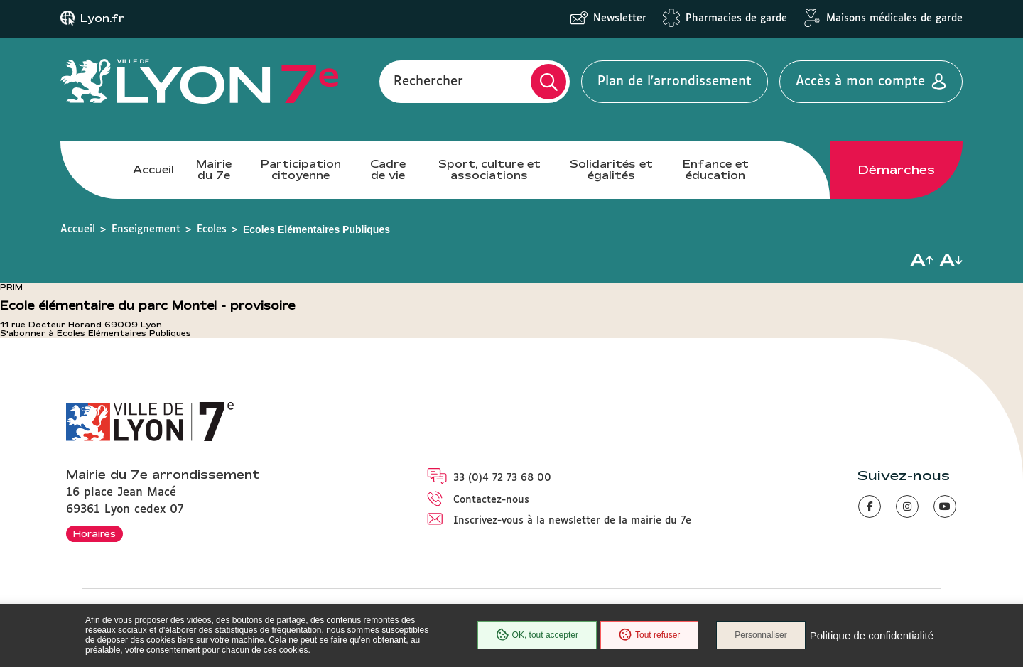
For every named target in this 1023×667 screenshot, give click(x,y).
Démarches (896, 169)
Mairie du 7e (214, 169)
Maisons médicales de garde (894, 18)
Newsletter (619, 18)
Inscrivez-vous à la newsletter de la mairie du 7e (572, 521)
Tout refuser (649, 635)
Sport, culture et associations (489, 169)
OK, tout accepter (537, 635)
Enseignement (146, 229)
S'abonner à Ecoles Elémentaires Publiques (95, 333)
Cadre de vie (388, 169)
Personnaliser (760, 635)
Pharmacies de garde (736, 18)
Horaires (94, 533)
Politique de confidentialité (871, 635)
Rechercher (428, 81)
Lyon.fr (102, 18)
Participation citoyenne (301, 169)
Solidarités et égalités (611, 169)
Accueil (153, 169)
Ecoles (212, 229)
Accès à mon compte (860, 81)
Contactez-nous (491, 500)
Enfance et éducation (716, 169)
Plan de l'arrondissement (674, 81)
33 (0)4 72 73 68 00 (502, 478)
